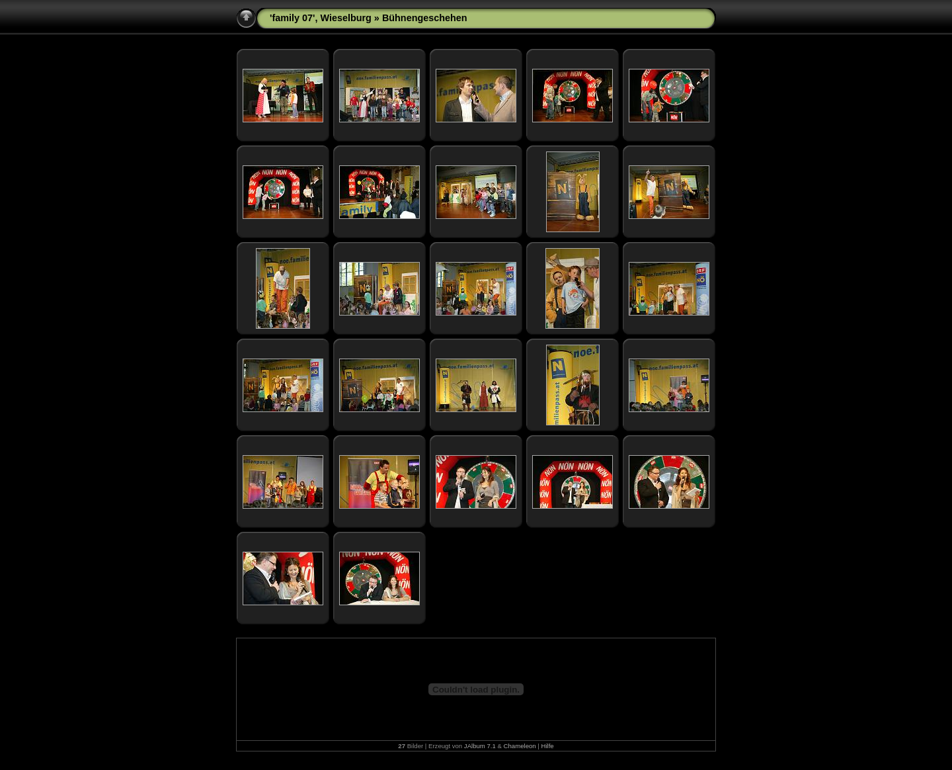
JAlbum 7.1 (480, 745)
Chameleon (520, 745)
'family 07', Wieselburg (321, 18)
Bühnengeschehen (424, 18)
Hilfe (547, 745)
